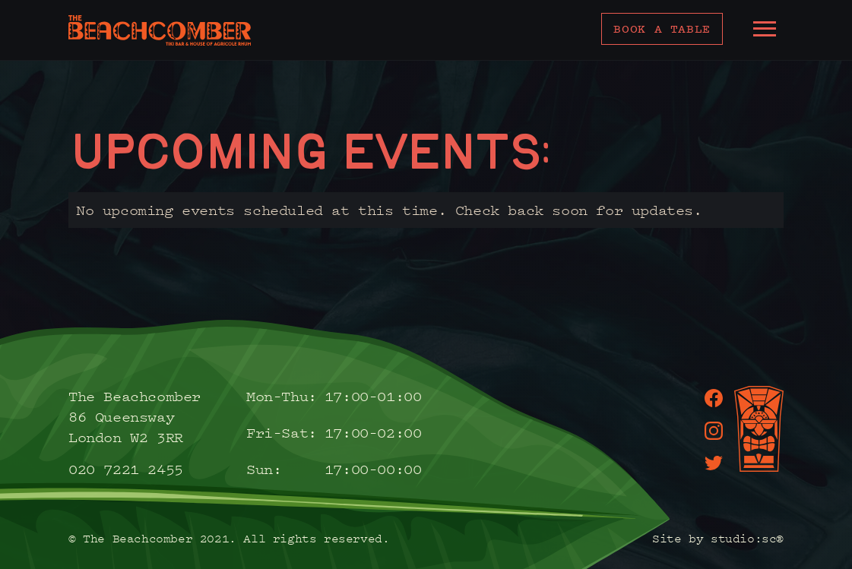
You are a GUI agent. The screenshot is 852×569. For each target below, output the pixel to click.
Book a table (662, 28)
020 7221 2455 (125, 469)
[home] (159, 30)
